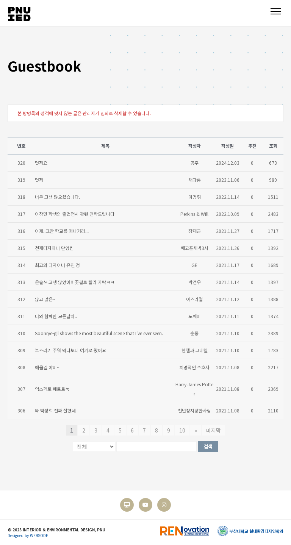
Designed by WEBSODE (28, 535)
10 (182, 430)
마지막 (213, 430)
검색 (208, 446)
